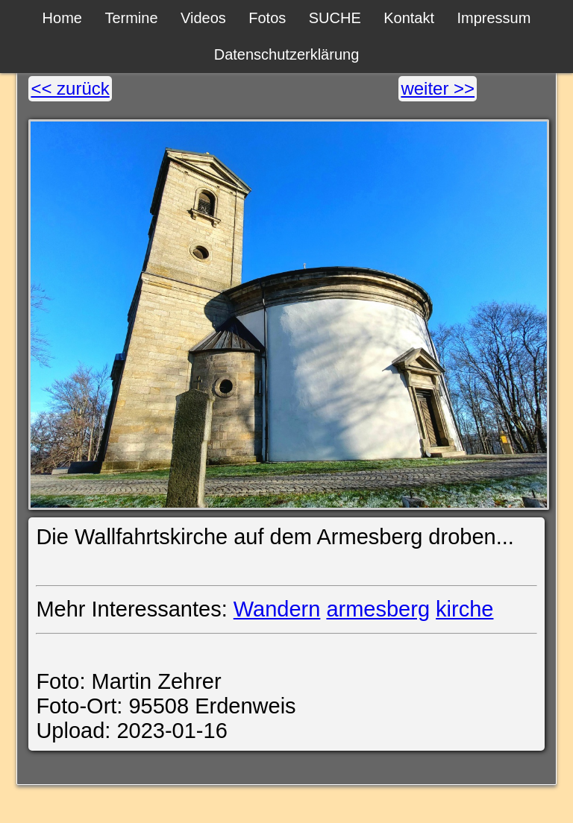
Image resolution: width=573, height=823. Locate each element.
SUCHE (335, 18)
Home (62, 18)
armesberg (378, 609)
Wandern (277, 609)
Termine (130, 18)
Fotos (267, 18)
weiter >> (438, 88)
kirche (464, 609)
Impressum (493, 18)
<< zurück (70, 88)
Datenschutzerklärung (287, 54)
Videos (203, 18)
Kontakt (408, 18)
